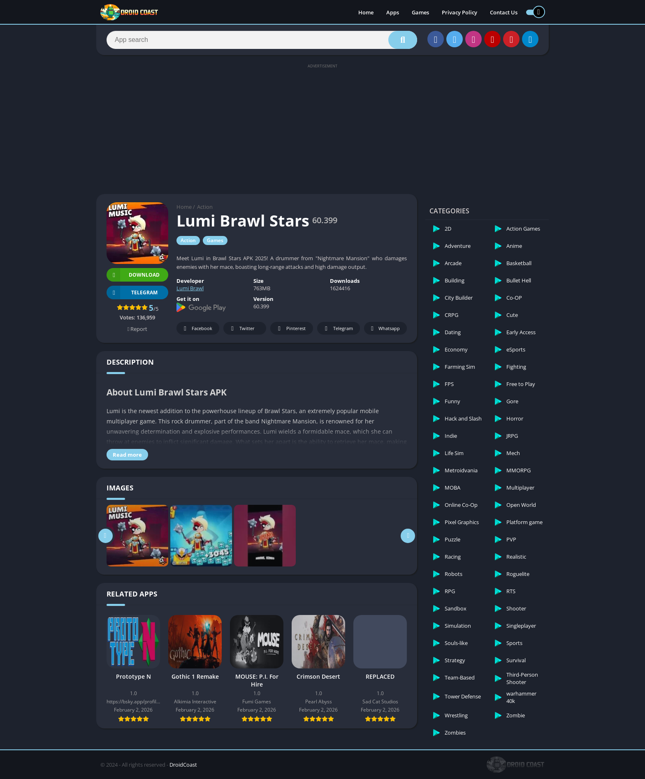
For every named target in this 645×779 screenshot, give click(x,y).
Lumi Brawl (190, 288)
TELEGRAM (132, 292)
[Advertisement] (322, 128)
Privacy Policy (459, 12)
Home (366, 12)
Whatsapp (384, 328)
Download (133, 275)
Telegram (337, 328)
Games (420, 12)
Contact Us (503, 12)
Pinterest (290, 328)
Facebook (196, 328)
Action (205, 206)
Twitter (241, 328)
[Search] (262, 40)
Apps (392, 12)
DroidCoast (183, 764)
